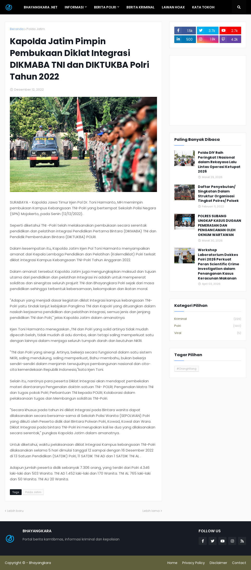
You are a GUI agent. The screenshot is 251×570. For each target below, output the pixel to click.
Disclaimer (218, 562)
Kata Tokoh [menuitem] (203, 7)
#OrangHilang (186, 369)
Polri (207, 325)
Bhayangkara (40, 562)
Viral (207, 333)
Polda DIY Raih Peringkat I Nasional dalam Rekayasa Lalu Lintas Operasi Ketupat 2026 (219, 162)
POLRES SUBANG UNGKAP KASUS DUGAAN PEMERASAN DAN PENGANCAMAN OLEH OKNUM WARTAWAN (219, 225)
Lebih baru (15, 510)
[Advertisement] (207, 90)
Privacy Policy (193, 562)
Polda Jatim (35, 29)
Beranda (17, 29)
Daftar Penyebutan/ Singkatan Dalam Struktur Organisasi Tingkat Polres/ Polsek (218, 194)
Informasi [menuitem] (74, 7)
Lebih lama (151, 510)
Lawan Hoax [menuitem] (173, 7)
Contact (239, 562)
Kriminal (207, 319)
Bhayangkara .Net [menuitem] (40, 7)
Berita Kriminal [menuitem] (140, 7)
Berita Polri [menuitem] (105, 7)
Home (172, 562)
